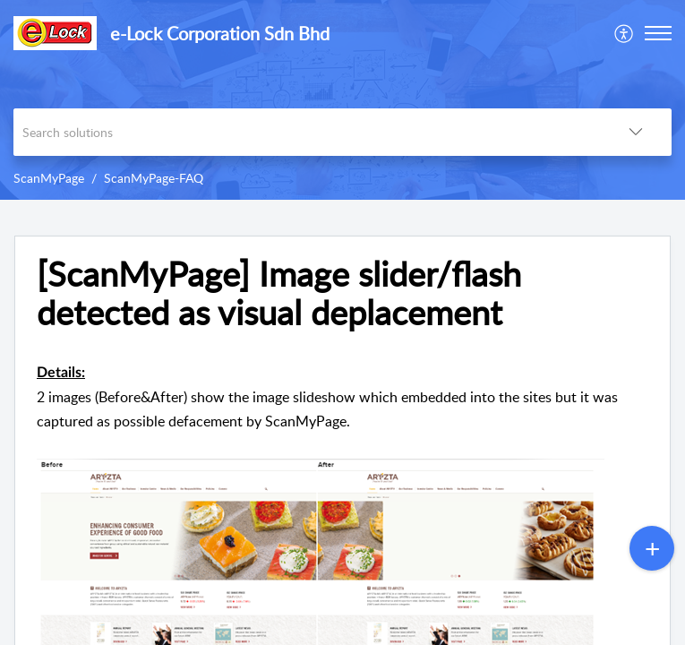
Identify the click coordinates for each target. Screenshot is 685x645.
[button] (624, 33)
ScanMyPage (48, 177)
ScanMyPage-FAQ (153, 177)
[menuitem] (624, 33)
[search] (306, 132)
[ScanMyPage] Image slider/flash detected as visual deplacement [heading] (279, 293)
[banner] (342, 100)
